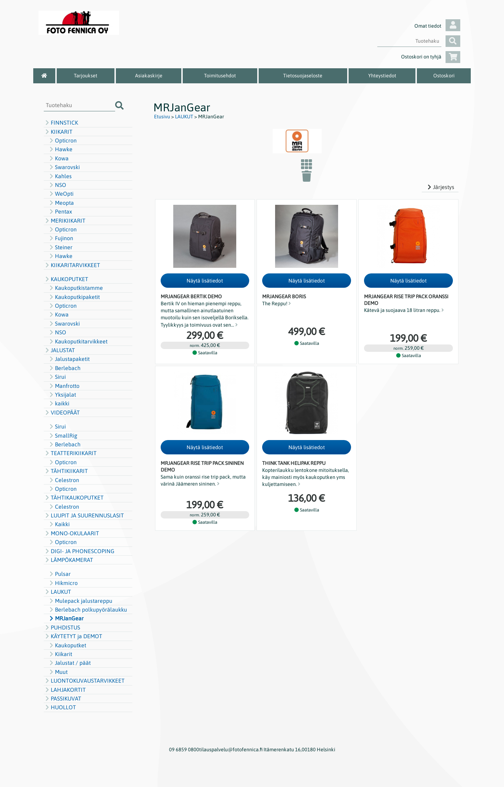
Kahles (60, 176)
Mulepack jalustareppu (80, 601)
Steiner (60, 247)
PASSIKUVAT (62, 698)
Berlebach (64, 368)
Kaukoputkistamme (75, 288)
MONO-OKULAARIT (71, 533)
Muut (58, 672)
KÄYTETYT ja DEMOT (73, 636)
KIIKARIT (58, 131)
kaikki (58, 403)
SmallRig (62, 435)
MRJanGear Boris (284, 296)
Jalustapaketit (69, 359)
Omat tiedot (437, 26)
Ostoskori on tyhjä (430, 57)
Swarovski (64, 167)
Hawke (60, 149)
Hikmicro (63, 583)
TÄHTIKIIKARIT (66, 471)
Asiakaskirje (148, 75)
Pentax (60, 211)
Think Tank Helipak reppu (294, 463)
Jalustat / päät (69, 663)
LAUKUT (57, 591)
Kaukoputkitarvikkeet (77, 341)
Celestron (63, 480)
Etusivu (162, 116)
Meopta (61, 203)
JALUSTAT (59, 350)
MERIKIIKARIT (64, 220)
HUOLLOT (60, 707)
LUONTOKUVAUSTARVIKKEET (84, 680)
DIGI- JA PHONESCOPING (79, 551)
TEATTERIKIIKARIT (70, 453)
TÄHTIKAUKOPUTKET (74, 497)
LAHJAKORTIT (65, 690)
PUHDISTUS (62, 627)
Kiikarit (60, 654)
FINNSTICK (61, 122)
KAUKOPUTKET (66, 279)
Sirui (57, 377)
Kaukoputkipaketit (74, 297)
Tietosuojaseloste (302, 75)
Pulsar (59, 574)
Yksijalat (62, 394)
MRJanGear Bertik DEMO (191, 296)
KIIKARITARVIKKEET (72, 265)
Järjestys (440, 187)
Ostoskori (444, 75)
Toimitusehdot (220, 75)
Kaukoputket (67, 645)
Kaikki (59, 524)
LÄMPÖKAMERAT (68, 560)
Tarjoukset (85, 75)
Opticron (62, 140)
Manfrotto (63, 386)
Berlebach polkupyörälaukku (87, 609)
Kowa (58, 158)
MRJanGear (66, 618)
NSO (57, 185)
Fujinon (60, 238)
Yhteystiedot (382, 75)
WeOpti (61, 193)
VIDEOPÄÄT (62, 412)
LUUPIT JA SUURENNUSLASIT (84, 515)
